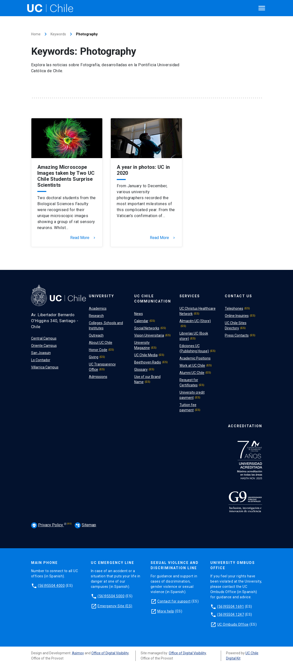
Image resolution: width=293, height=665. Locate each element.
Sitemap (85, 525)
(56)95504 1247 (230, 614)
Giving (93, 357)
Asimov (78, 653)
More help (165, 611)
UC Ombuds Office (233, 624)
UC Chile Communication (152, 298)
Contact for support (174, 601)
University (101, 296)
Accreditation (245, 426)
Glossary (141, 369)
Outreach (96, 335)
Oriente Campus (44, 346)
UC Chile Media (146, 355)
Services (189, 296)
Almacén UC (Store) (195, 321)
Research (96, 316)
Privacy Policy (47, 525)
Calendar (141, 321)
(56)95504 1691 (230, 606)
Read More (83, 238)
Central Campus (44, 338)
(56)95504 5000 (111, 596)
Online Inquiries (237, 316)
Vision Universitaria (149, 335)
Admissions (98, 377)
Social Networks (146, 328)
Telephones (234, 308)
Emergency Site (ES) (115, 606)
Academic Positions (195, 358)
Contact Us (238, 296)
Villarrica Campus (45, 367)
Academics (98, 308)
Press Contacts (237, 335)
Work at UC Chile (192, 365)
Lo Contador (40, 360)
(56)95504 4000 (51, 586)
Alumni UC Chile (191, 373)
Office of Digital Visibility (109, 653)
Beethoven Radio (147, 362)
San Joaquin (41, 353)
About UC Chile (100, 343)
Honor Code (98, 350)
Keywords (58, 34)
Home (36, 34)
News (138, 314)
